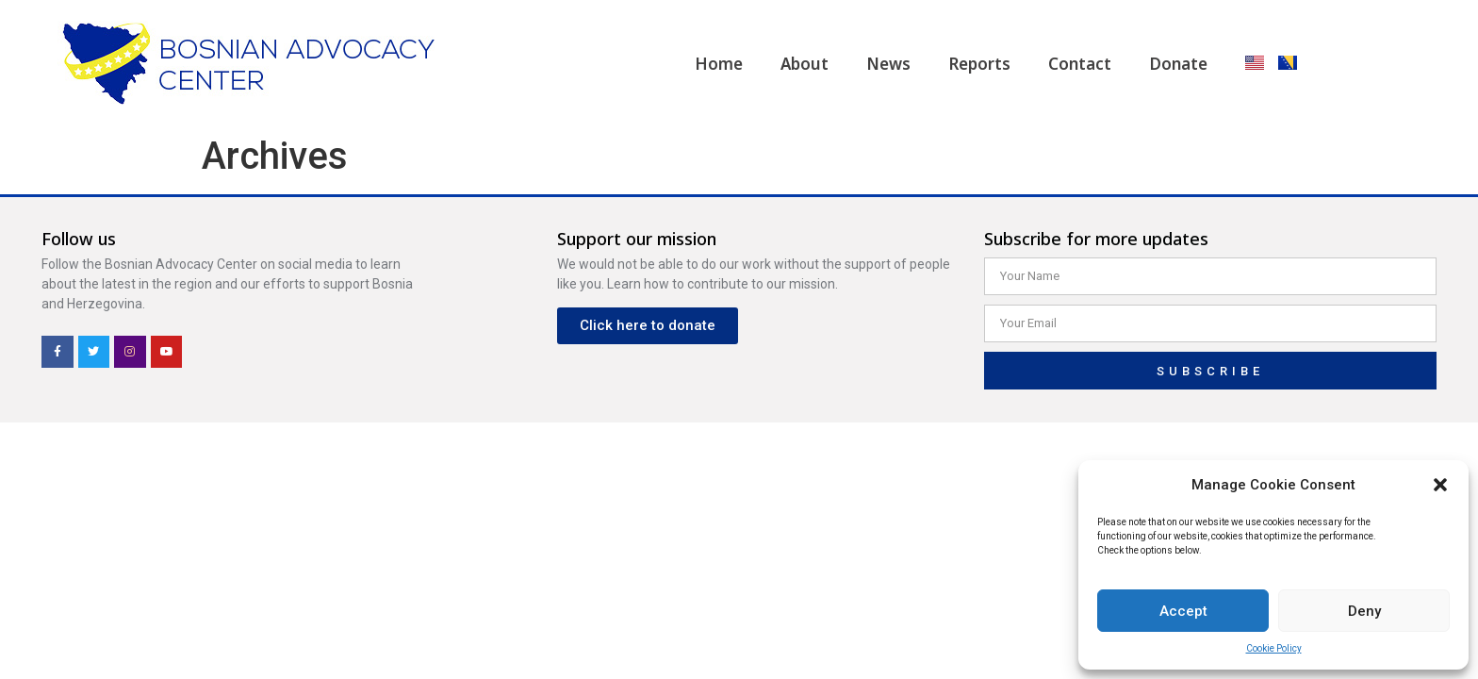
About (804, 64)
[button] (1440, 484)
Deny (1364, 611)
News (888, 64)
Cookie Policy (1274, 648)
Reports (979, 64)
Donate (1178, 64)
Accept (1183, 611)
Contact (1079, 64)
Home (719, 64)
